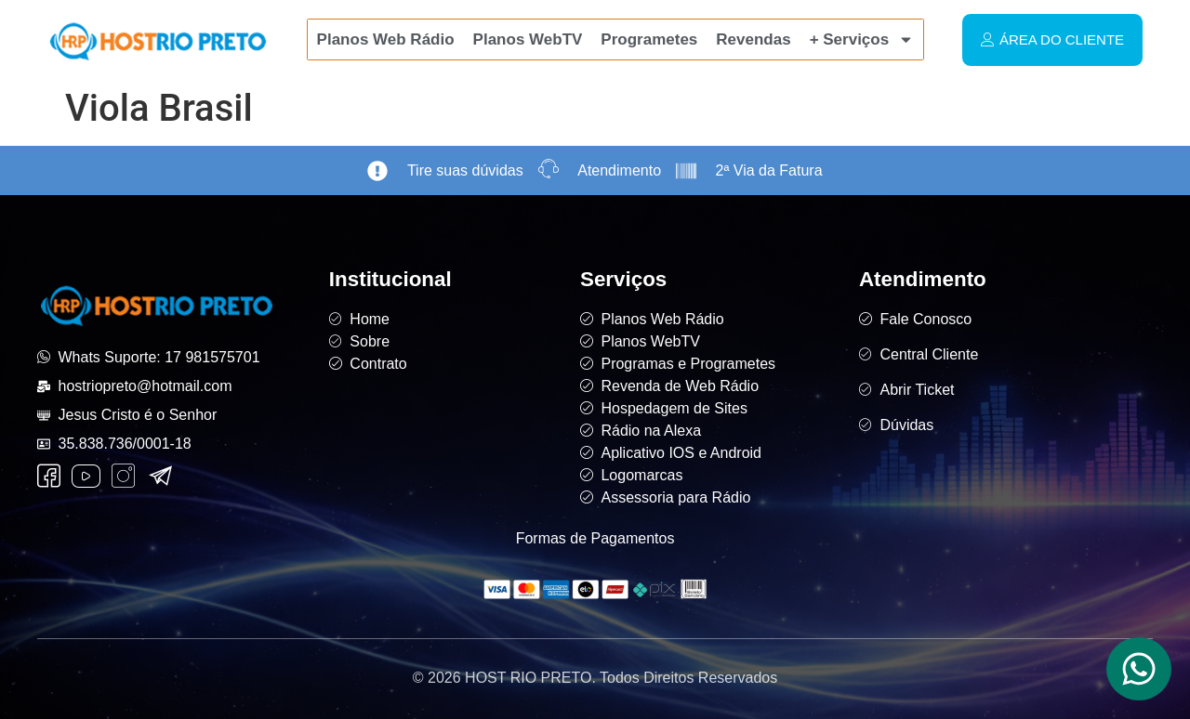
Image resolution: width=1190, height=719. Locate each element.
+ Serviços (862, 39)
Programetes (649, 39)
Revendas (753, 39)
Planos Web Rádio (386, 39)
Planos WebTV (528, 39)
